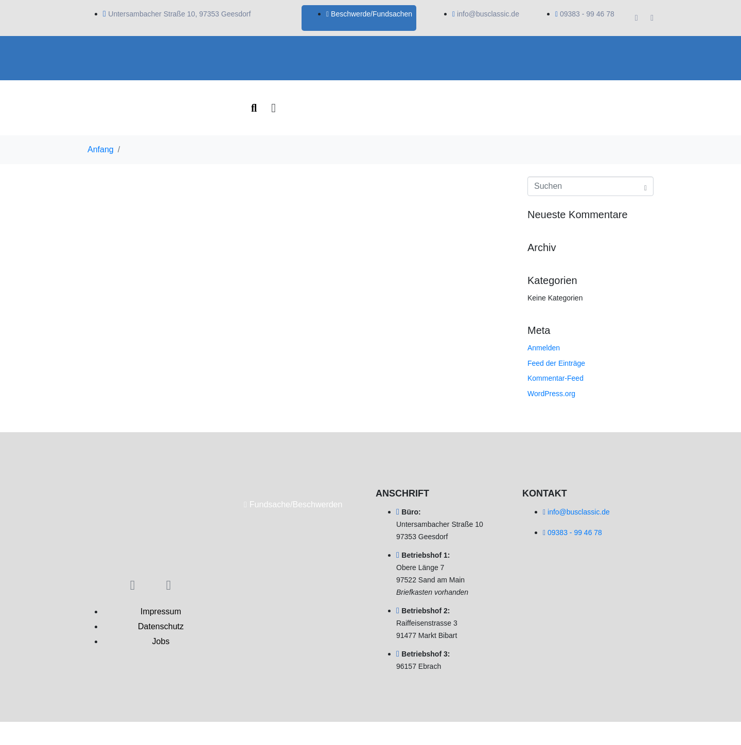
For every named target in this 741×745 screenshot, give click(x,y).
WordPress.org (551, 393)
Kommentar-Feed (555, 378)
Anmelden (543, 348)
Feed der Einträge (556, 363)
